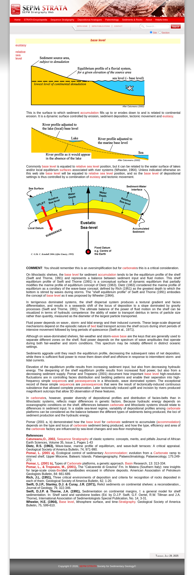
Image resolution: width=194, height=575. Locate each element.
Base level (66, 501)
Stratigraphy (127, 501)
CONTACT (118, 26)
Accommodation (116, 453)
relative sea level (21, 55)
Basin (129, 463)
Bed (59, 470)
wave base (119, 336)
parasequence (84, 380)
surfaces (65, 170)
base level (98, 40)
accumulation (89, 112)
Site (155, 32)
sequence (58, 380)
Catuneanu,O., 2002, (41, 439)
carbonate (129, 268)
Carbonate (160, 453)
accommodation (168, 422)
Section (166, 32)
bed (93, 326)
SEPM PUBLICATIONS (101, 26)
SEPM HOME (82, 26)
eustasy (21, 45)
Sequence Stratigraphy (72, 439)
